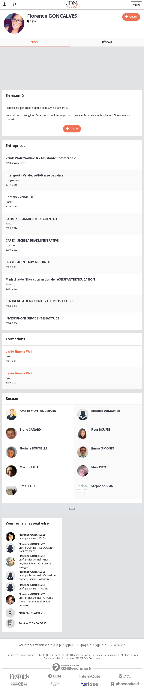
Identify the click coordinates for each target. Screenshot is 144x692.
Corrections (68, 658)
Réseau (107, 42)
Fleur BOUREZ (100, 429)
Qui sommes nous (16, 655)
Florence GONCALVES (32, 534)
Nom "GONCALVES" (31, 613)
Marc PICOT (99, 467)
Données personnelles (82, 655)
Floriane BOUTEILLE (33, 448)
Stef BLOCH (28, 486)
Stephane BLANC (103, 486)
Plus (72, 508)
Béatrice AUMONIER (105, 411)
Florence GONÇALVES (32, 594)
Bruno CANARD (30, 429)
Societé (65, 655)
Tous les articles (52, 658)
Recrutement (53, 655)
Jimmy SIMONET (103, 448)
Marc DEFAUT (29, 467)
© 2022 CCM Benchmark (88, 658)
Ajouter (133, 16)
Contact (30, 655)
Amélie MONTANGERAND (38, 411)
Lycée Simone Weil (19, 351)
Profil (35, 42)
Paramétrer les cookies (107, 655)
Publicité (41, 655)
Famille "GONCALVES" (32, 623)
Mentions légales (129, 655)
